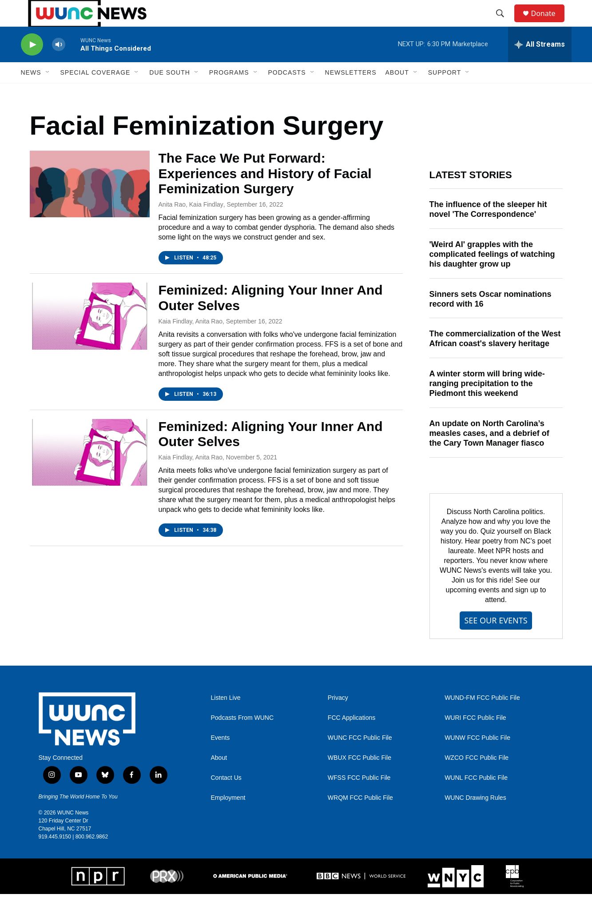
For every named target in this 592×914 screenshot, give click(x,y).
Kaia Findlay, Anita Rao (191, 341)
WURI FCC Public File (475, 737)
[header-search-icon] (504, 24)
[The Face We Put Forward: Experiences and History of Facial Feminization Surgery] (90, 204)
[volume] (58, 65)
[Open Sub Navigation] (48, 92)
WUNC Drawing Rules (475, 817)
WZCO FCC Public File (477, 777)
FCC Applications (351, 737)
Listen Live (226, 717)
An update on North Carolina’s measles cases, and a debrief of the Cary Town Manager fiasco (489, 453)
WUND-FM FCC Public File (482, 717)
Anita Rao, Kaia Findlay (191, 224)
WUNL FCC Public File (476, 797)
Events (220, 757)
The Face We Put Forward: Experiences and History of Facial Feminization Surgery (265, 193)
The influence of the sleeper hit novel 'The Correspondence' (488, 229)
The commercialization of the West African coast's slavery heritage (495, 358)
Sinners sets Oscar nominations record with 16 (490, 319)
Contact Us (226, 797)
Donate (549, 23)
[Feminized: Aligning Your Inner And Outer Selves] (90, 336)
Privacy (338, 717)
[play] (32, 65)
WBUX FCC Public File (359, 777)
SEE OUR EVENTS (495, 640)
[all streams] (540, 64)
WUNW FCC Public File (477, 757)
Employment (228, 817)
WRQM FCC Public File (360, 817)
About (219, 777)
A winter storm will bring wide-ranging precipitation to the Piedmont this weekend (487, 403)
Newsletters (351, 92)
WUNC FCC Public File (360, 757)
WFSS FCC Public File (359, 797)
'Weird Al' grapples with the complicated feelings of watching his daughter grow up (492, 274)
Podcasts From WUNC (242, 737)
